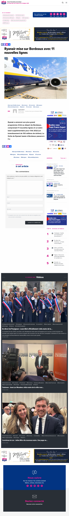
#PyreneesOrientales (29, 324)
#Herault (15, 435)
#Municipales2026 (58, 324)
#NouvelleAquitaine (13, 106)
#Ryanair (22, 106)
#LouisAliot (39, 324)
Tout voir (64, 158)
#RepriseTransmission (53, 181)
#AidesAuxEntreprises (8, 15)
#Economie (32, 105)
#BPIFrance (6, 23)
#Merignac (39, 105)
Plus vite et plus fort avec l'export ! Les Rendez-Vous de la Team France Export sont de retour (59, 172)
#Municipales (47, 324)
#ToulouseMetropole (26, 384)
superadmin (21, 109)
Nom (8, 197)
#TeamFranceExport (52, 164)
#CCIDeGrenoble (20, 15)
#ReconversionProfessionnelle (18, 20)
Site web (9, 209)
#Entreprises (25, 17)
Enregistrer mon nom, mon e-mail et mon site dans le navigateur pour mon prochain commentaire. (24, 216)
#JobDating (6, 20)
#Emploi (18, 17)
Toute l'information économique (18, 2)
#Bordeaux (25, 105)
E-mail (8, 203)
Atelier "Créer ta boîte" (58, 185)
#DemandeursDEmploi (8, 17)
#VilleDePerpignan (20, 326)
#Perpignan (19, 324)
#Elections (30, 382)
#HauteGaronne (6, 382)
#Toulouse (22, 382)
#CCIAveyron (50, 179)
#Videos (11, 326)
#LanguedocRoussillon (8, 324)
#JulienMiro (37, 435)
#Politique (5, 326)
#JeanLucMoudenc (39, 382)
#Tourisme (29, 106)
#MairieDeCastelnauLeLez (49, 435)
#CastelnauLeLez (7, 435)
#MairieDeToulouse (50, 382)
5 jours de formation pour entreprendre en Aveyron (59, 197)
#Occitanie (15, 382)
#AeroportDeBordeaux (14, 105)
